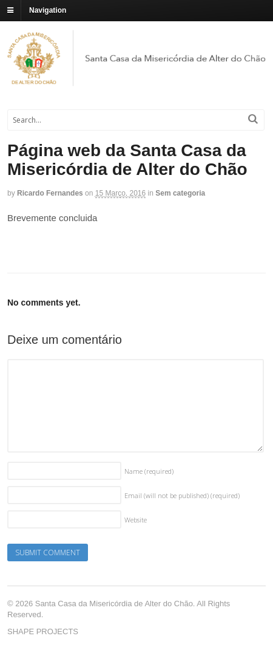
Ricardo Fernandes (50, 193)
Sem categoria (180, 193)
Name (149, 471)
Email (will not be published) (182, 495)
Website (135, 519)
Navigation (47, 10)
